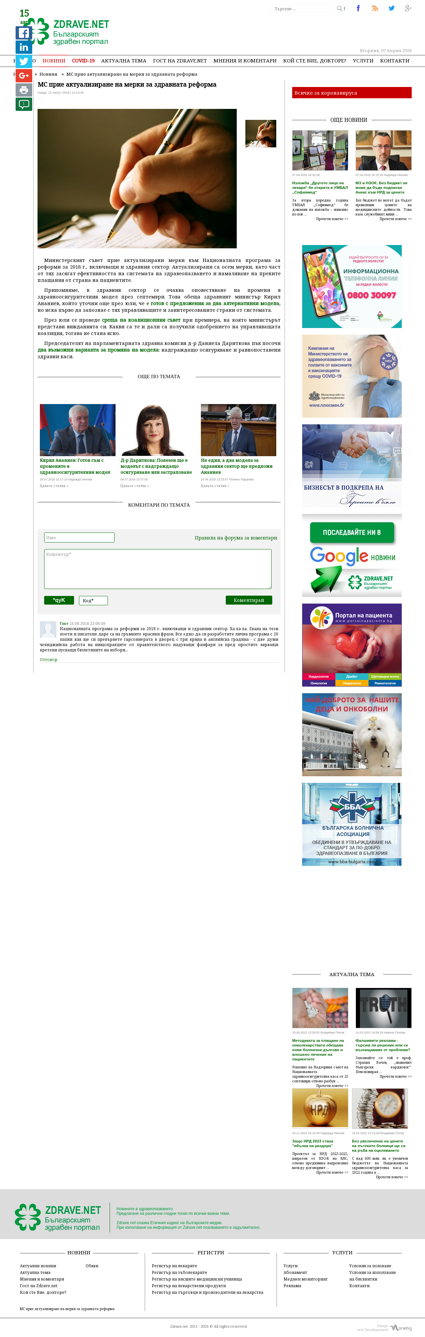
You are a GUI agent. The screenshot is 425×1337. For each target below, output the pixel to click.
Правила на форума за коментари (236, 538)
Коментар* (158, 569)
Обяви (92, 1265)
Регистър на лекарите (174, 1265)
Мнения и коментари (245, 60)
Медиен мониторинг (306, 1279)
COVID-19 (83, 60)
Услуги (363, 60)
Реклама (292, 1285)
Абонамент (295, 1272)
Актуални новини (38, 1265)
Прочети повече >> (332, 218)
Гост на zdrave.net (180, 60)
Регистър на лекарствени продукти (189, 1285)
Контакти (394, 60)
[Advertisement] (290, 30)
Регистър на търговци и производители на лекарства (207, 1292)
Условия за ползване (370, 1265)
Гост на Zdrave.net (38, 1285)
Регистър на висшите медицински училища (197, 1279)
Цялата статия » (54, 485)
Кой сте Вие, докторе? (314, 60)
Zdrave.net (179, 1326)
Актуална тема (123, 60)
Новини (53, 60)
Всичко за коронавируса (326, 92)
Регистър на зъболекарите (179, 1272)
